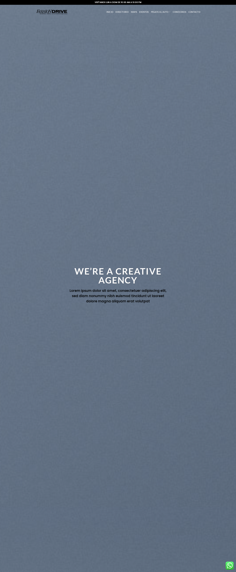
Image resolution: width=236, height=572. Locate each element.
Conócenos (179, 12)
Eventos (144, 12)
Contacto (194, 12)
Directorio (122, 12)
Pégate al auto (161, 11)
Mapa (134, 12)
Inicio (110, 12)
